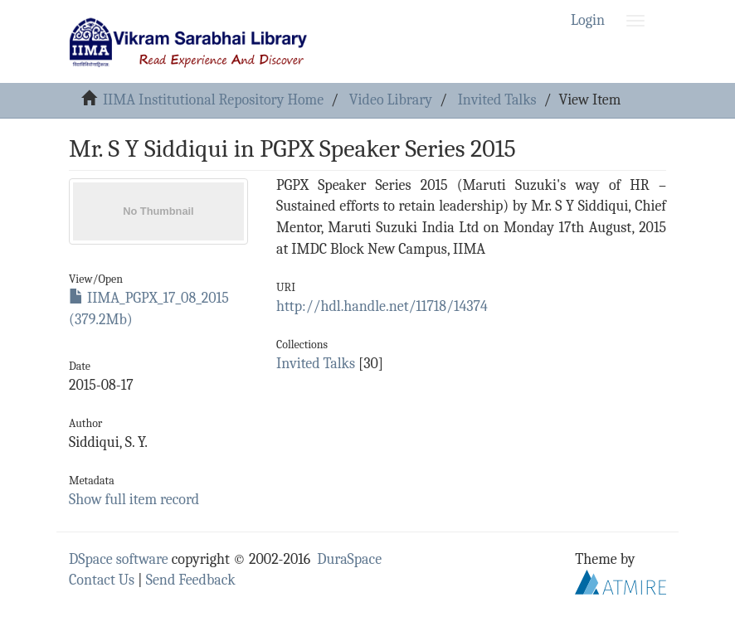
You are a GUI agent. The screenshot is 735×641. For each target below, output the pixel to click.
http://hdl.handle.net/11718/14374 (382, 306)
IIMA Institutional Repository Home (213, 100)
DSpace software (118, 559)
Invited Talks (497, 100)
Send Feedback (191, 580)
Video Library (390, 100)
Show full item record (134, 499)
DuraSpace (349, 559)
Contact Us (101, 580)
